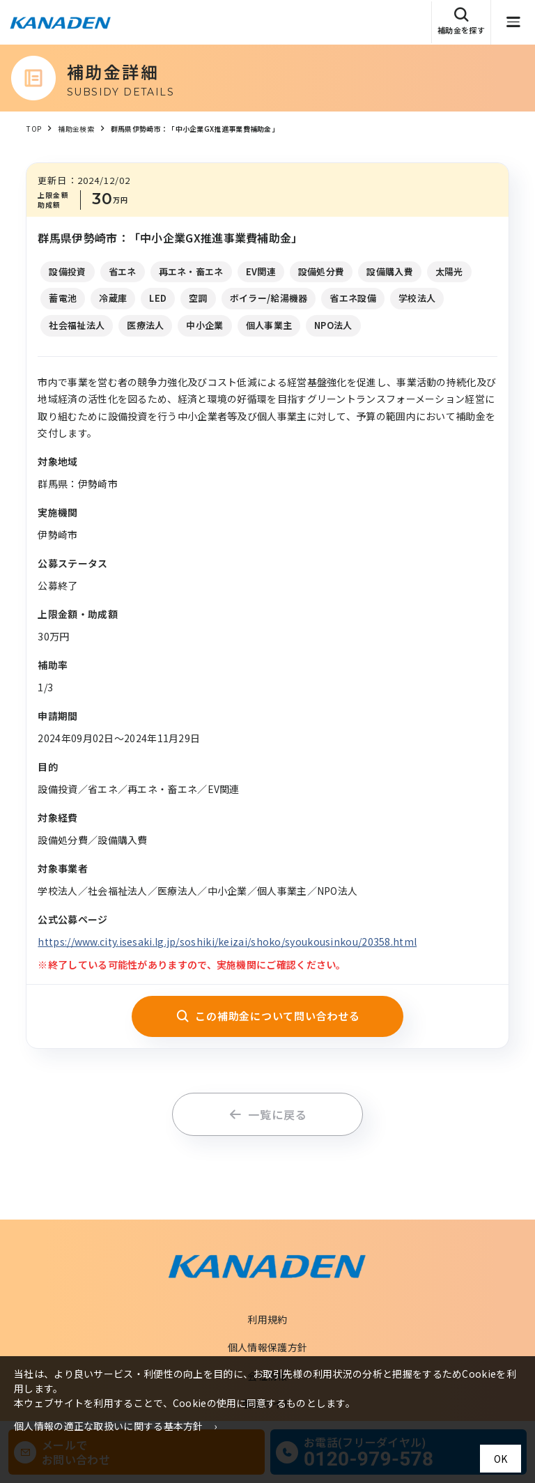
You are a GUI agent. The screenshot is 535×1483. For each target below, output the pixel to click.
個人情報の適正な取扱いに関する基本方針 (108, 1426)
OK (500, 1459)
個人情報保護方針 (267, 1347)
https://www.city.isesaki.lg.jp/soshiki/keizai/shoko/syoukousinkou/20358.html (227, 941)
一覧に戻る (267, 1114)
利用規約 (267, 1319)
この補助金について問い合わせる (268, 1015)
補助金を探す (461, 21)
